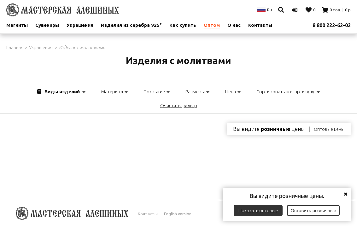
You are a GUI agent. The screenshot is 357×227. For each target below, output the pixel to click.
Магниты (17, 25)
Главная (15, 47)
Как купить (182, 25)
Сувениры (47, 25)
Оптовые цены (329, 129)
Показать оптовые (258, 210)
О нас (234, 25)
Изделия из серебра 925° (131, 25)
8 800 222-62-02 (332, 25)
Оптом (212, 25)
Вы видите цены (269, 129)
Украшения (80, 25)
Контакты (148, 214)
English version (177, 214)
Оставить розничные (313, 210)
